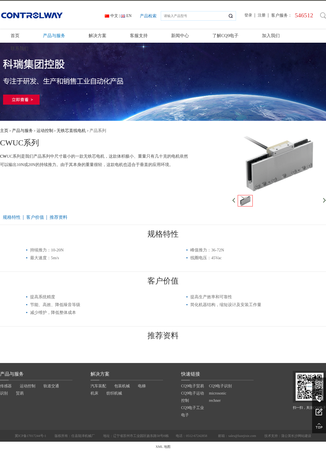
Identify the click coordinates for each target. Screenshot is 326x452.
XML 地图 (162, 447)
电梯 (142, 386)
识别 (4, 393)
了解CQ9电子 (225, 35)
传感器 (6, 386)
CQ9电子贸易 (192, 386)
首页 (15, 35)
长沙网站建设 (301, 436)
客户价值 (35, 217)
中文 (114, 16)
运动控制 (45, 130)
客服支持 (139, 35)
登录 (248, 15)
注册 (262, 15)
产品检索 (148, 16)
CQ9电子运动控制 (192, 397)
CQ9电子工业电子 (192, 411)
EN (129, 16)
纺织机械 (114, 393)
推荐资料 (58, 217)
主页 (4, 130)
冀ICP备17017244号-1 (30, 436)
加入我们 (271, 35)
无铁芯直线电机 (71, 130)
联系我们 (19, 48)
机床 (94, 393)
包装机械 (122, 386)
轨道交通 (51, 386)
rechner (215, 400)
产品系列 (97, 130)
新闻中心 (180, 35)
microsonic (217, 393)
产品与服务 (54, 35)
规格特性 (12, 217)
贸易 (20, 393)
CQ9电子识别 (220, 386)
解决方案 (97, 35)
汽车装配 (98, 386)
